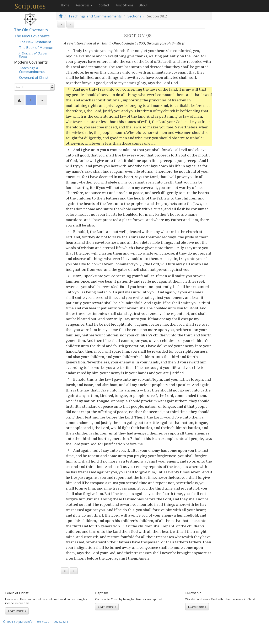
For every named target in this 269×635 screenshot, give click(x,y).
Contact (104, 5)
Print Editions (124, 5)
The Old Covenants (31, 29)
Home (65, 5)
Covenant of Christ (33, 77)
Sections (134, 16)
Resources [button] (83, 5)
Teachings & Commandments (32, 70)
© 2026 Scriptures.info (18, 622)
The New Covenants (32, 35)
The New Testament (35, 42)
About (143, 5)
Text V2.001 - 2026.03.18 (51, 622)
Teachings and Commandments (95, 16)
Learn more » (17, 611)
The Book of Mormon (36, 47)
